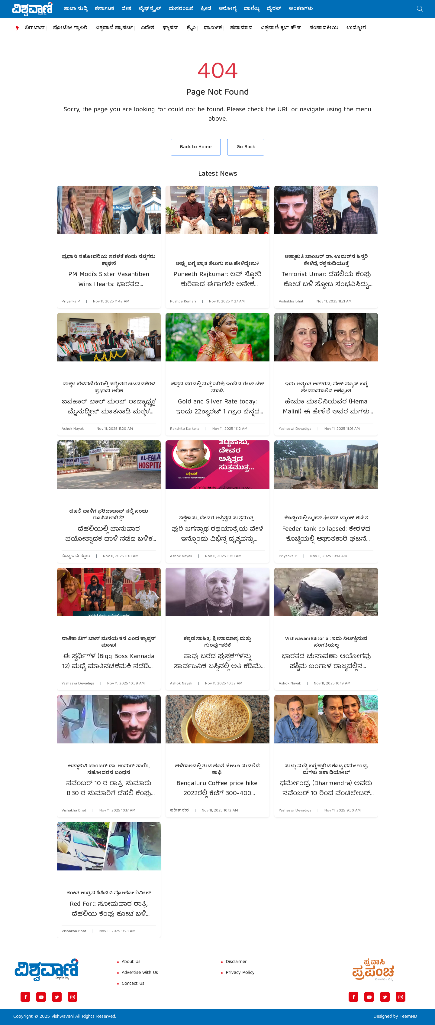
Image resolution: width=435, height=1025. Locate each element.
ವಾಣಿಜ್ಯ (251, 9)
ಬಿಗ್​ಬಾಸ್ (35, 28)
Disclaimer (236, 962)
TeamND (408, 1017)
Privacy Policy (240, 973)
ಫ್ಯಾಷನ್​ (171, 28)
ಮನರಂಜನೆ (181, 9)
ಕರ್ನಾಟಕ (104, 9)
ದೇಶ (126, 9)
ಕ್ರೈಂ (191, 28)
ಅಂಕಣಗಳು (301, 9)
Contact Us (133, 984)
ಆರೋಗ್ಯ (228, 9)
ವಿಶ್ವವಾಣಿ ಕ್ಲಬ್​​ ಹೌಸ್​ (281, 28)
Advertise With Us (140, 973)
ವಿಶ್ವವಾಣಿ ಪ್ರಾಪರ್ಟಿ (114, 28)
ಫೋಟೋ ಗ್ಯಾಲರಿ (70, 28)
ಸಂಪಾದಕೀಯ (324, 28)
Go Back (246, 147)
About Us (131, 962)
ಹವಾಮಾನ (241, 28)
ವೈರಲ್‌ (274, 9)
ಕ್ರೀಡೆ (206, 9)
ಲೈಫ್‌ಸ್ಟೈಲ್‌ (150, 9)
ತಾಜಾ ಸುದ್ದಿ (76, 9)
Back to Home (195, 147)
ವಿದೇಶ (147, 28)
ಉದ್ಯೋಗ (356, 28)
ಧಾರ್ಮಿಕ (213, 28)
